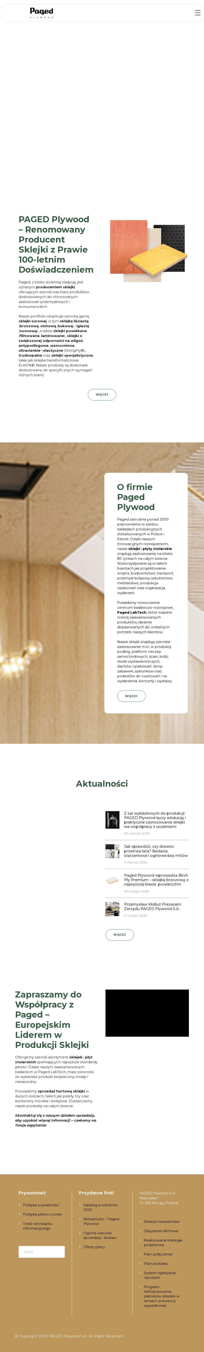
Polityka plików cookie (42, 1214)
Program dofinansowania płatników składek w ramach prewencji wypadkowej (162, 1296)
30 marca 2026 (137, 833)
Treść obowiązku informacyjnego (38, 1225)
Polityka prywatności (41, 1205)
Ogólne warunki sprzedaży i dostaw (100, 1235)
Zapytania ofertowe (161, 1231)
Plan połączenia (158, 1254)
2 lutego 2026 (135, 915)
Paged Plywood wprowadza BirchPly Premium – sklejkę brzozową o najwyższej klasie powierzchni (156, 879)
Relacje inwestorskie (162, 1221)
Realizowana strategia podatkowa (163, 1242)
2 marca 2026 (135, 862)
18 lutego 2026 (136, 891)
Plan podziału (156, 1263)
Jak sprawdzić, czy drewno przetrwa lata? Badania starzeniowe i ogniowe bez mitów (156, 851)
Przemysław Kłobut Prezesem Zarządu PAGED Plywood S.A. (152, 906)
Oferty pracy (94, 1247)
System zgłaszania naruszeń (160, 1275)
